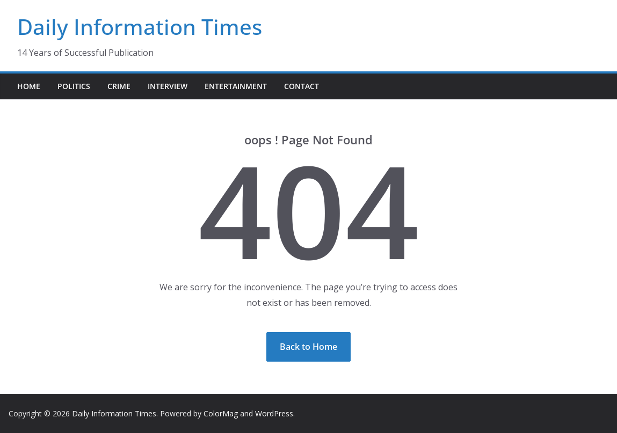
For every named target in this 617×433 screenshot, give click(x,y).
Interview (167, 86)
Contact (301, 86)
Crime (118, 86)
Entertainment (236, 86)
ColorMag (221, 413)
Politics (73, 86)
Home (28, 86)
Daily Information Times (139, 26)
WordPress (274, 413)
